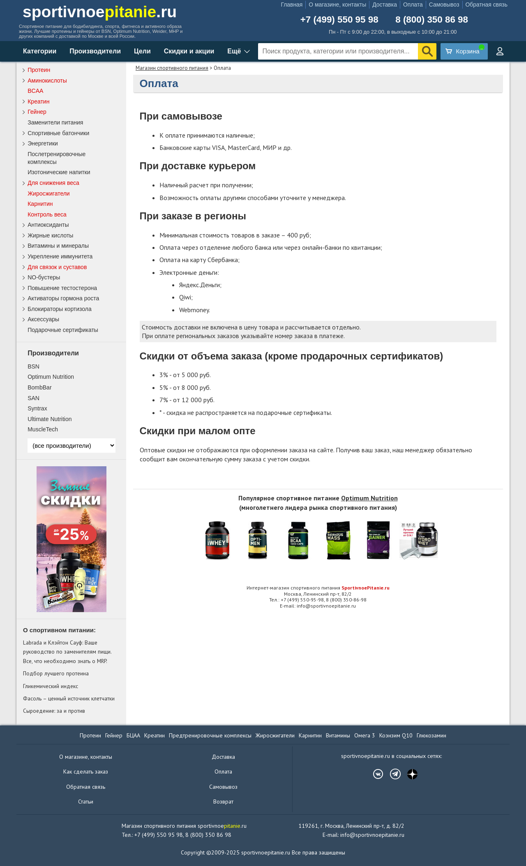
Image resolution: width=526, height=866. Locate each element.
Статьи (85, 801)
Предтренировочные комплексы (210, 735)
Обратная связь (487, 4)
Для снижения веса (53, 183)
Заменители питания (55, 122)
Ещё (234, 51)
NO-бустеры (44, 277)
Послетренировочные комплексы (56, 158)
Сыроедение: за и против (54, 710)
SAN (33, 398)
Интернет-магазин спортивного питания (318, 588)
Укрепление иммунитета (60, 256)
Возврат (223, 801)
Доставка (384, 4)
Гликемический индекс (50, 686)
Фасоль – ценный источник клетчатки (69, 698)
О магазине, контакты (337, 4)
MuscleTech (43, 429)
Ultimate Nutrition (50, 419)
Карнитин (40, 203)
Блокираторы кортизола (60, 309)
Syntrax (37, 408)
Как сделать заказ (85, 771)
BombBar (39, 387)
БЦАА (133, 735)
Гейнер (37, 111)
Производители (95, 51)
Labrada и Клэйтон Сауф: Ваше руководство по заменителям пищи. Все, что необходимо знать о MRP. (67, 652)
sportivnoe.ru (100, 12)
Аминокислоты (47, 80)
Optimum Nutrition (369, 498)
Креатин (38, 101)
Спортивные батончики (58, 133)
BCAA (35, 91)
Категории (39, 51)
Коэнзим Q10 (396, 735)
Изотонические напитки (59, 172)
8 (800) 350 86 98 (431, 19)
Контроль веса (47, 214)
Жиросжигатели (49, 193)
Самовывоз (444, 4)
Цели (142, 51)
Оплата (413, 4)
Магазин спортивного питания (172, 67)
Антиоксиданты (48, 224)
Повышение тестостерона (62, 288)
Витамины (338, 735)
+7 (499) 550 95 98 (339, 19)
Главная (291, 4)
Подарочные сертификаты (63, 330)
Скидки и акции (189, 51)
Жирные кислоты (50, 235)
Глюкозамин (431, 735)
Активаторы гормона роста (63, 298)
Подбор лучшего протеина (56, 673)
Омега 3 (364, 735)
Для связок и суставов (57, 267)
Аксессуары (43, 319)
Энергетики (43, 143)
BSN (33, 366)
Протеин (39, 70)
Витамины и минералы (58, 245)
